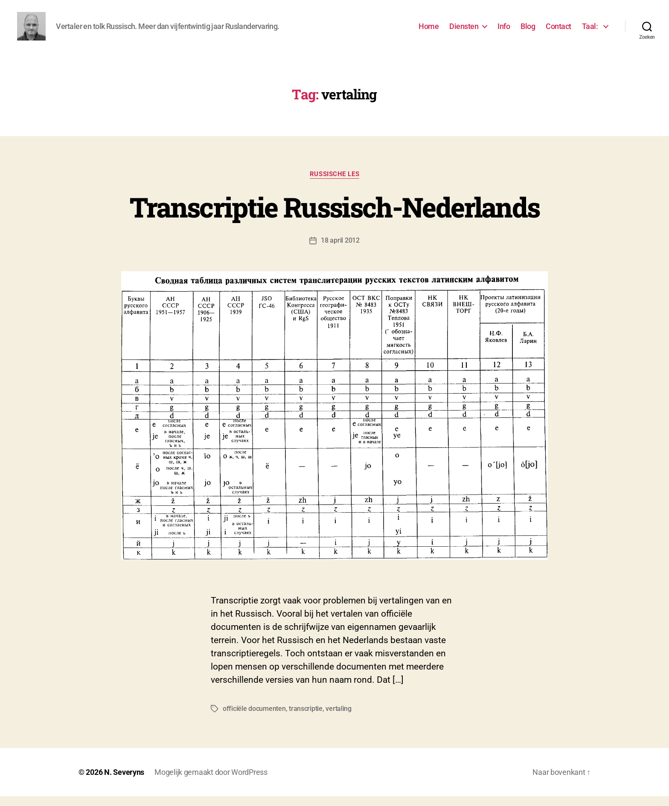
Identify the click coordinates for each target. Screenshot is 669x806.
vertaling (339, 718)
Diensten (463, 30)
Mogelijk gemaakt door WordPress (211, 781)
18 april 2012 (340, 250)
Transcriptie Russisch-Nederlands (335, 217)
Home (429, 30)
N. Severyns (124, 781)
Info (503, 30)
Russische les (334, 184)
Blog (528, 30)
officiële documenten (254, 718)
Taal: (590, 30)
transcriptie (306, 718)
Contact (558, 30)
